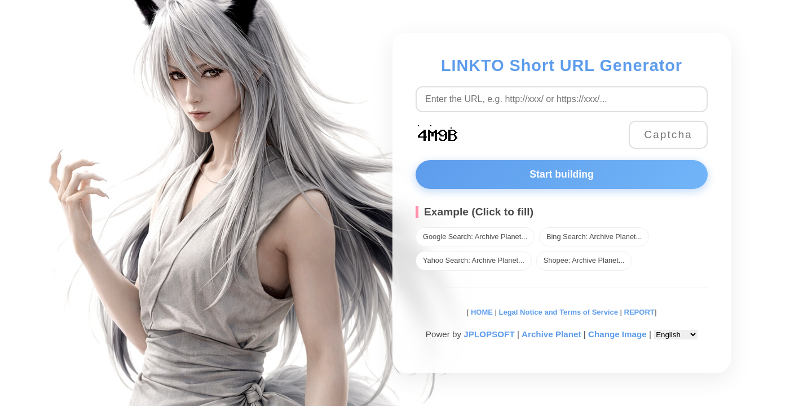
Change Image (617, 334)
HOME (481, 312)
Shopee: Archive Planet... (584, 260)
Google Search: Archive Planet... (475, 236)
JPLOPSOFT (489, 334)
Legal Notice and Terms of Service (558, 312)
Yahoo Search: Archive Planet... (473, 260)
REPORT (639, 312)
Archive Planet (551, 334)
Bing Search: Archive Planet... (594, 236)
